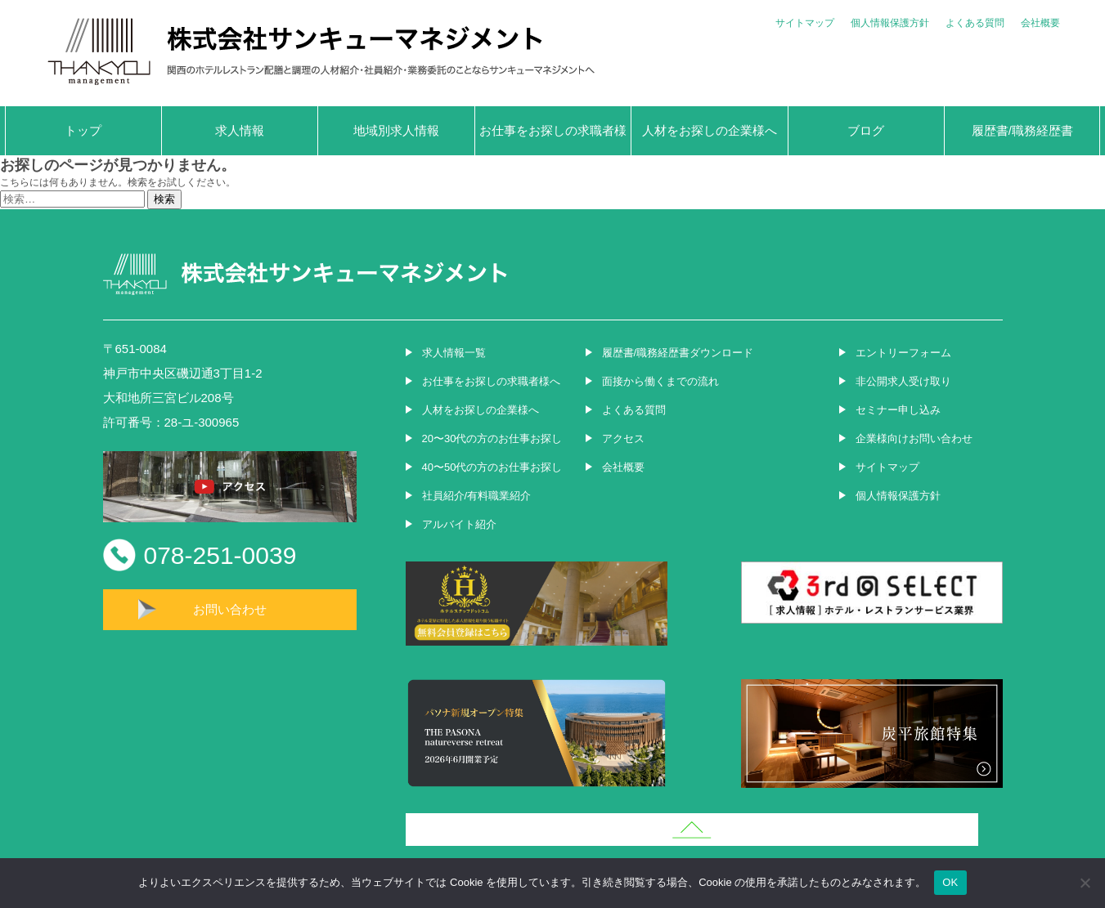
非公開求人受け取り (903, 381)
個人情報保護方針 (890, 23)
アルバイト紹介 (459, 524)
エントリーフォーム (903, 353)
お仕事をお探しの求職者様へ (553, 139)
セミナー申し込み (898, 410)
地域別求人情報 (396, 130)
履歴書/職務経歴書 (1022, 130)
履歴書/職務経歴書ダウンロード (678, 353)
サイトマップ (804, 23)
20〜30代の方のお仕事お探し (492, 438)
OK (950, 882)
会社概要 (1040, 23)
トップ (83, 130)
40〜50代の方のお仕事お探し (492, 467)
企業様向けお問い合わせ (914, 438)
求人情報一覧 (454, 353)
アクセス (623, 438)
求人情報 (239, 130)
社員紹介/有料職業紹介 (477, 496)
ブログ (865, 130)
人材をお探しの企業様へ (709, 130)
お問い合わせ (230, 609)
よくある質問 (975, 23)
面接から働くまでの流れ (660, 381)
